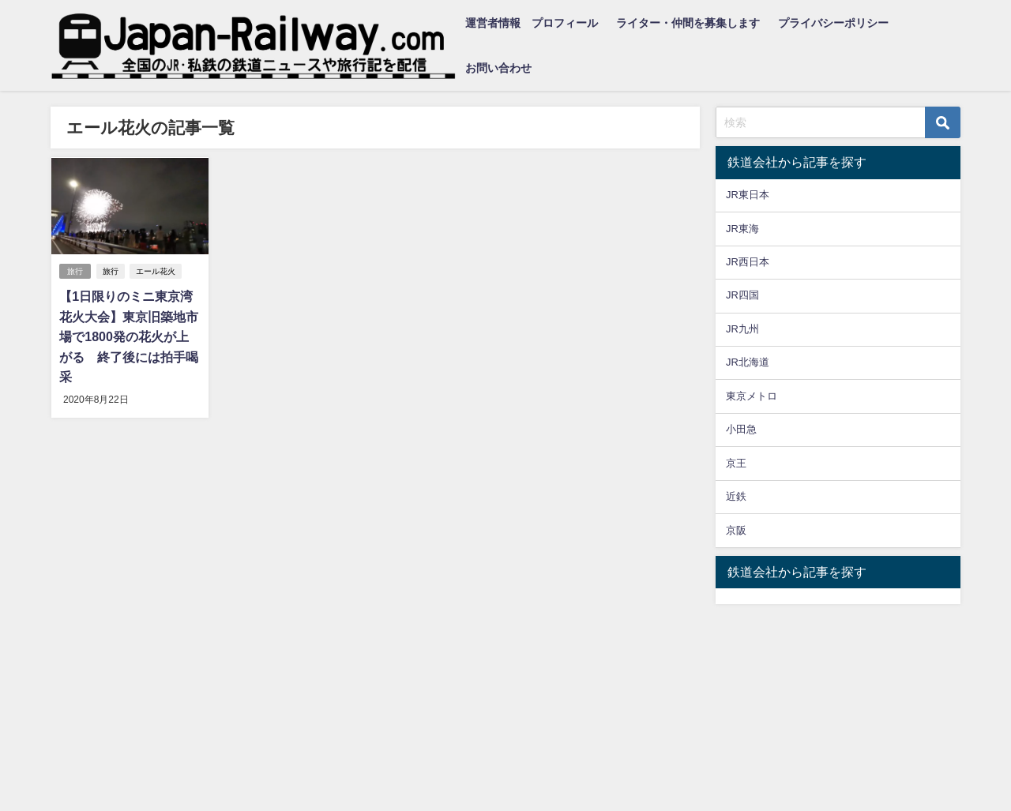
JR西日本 (747, 262)
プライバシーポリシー (833, 22)
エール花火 (155, 271)
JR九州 (742, 329)
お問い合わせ (498, 67)
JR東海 (742, 228)
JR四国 (742, 295)
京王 (736, 463)
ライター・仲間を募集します (688, 22)
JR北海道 (747, 362)
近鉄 (736, 496)
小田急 (741, 429)
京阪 (736, 530)
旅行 (75, 271)
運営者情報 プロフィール (531, 22)
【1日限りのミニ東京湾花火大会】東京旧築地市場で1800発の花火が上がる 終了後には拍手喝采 (128, 336)
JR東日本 (747, 195)
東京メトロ (751, 396)
